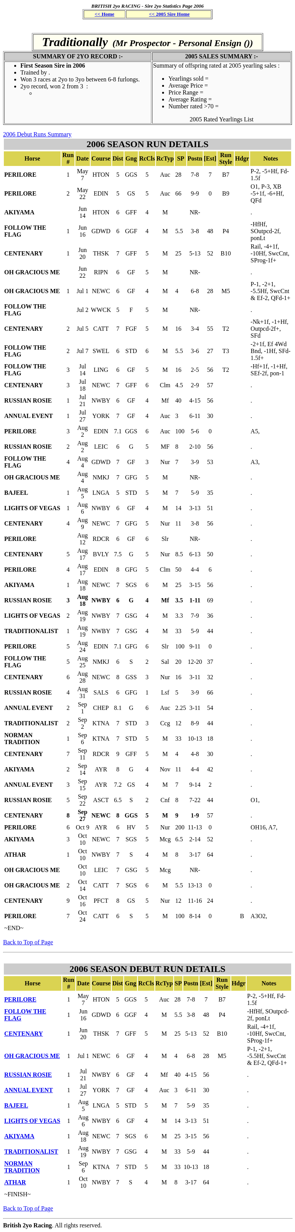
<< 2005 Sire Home (169, 14)
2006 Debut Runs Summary (37, 134)
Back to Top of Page (28, 942)
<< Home (104, 14)
